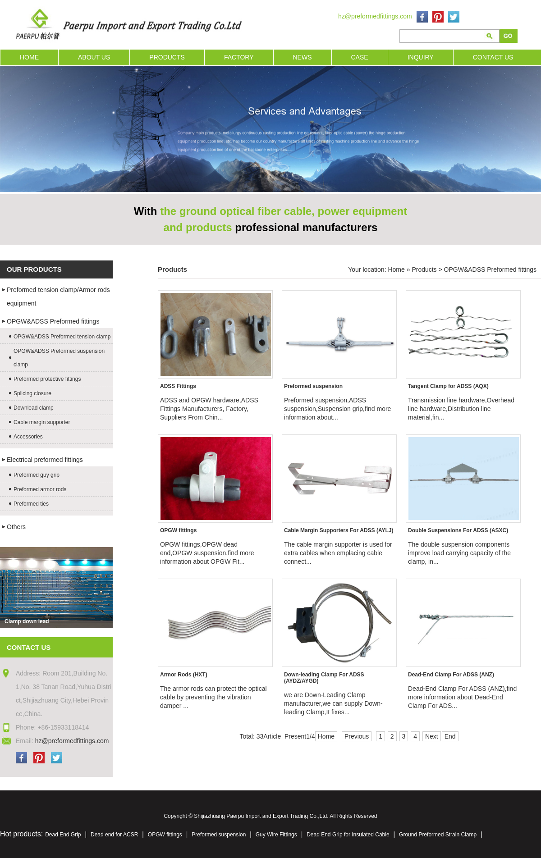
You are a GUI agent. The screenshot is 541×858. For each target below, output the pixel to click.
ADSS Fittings (178, 386)
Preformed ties (31, 504)
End (450, 736)
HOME (29, 57)
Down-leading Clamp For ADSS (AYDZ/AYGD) (324, 677)
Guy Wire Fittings (276, 834)
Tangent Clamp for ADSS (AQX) (448, 386)
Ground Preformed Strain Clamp (438, 834)
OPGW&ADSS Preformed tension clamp (62, 336)
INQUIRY (421, 57)
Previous (356, 736)
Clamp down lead (27, 621)
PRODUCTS (167, 57)
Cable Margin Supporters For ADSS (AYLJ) (338, 530)
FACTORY (239, 57)
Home (396, 269)
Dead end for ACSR (114, 834)
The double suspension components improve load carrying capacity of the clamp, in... (459, 553)
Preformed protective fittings (47, 379)
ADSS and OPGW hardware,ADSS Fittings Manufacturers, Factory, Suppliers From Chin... (209, 409)
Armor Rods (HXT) (183, 674)
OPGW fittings (178, 530)
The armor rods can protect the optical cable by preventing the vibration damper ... (213, 697)
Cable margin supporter (42, 422)
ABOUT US (94, 57)
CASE (359, 57)
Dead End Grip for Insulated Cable (348, 834)
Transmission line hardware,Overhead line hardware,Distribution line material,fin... (461, 409)
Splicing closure (32, 393)
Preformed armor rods (40, 489)
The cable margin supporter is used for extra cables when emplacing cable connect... (338, 553)
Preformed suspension (313, 386)
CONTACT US (493, 57)
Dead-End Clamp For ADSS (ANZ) (451, 674)
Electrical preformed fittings (45, 459)
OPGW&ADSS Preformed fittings (53, 321)
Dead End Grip (63, 834)
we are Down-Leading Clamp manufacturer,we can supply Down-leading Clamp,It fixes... (333, 703)
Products (424, 269)
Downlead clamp (34, 408)
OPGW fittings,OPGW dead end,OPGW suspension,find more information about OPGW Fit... (207, 553)
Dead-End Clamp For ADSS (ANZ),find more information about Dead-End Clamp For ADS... (462, 697)
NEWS (302, 57)
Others (16, 526)
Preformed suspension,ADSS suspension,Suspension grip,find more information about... (337, 409)
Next (431, 736)
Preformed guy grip (37, 475)
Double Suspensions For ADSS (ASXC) (458, 530)
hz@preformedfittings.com (375, 16)
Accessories (28, 437)
